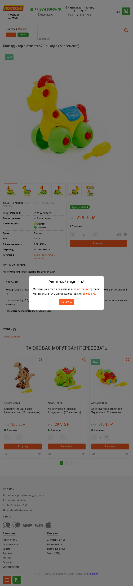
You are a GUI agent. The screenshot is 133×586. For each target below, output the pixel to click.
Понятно (66, 302)
